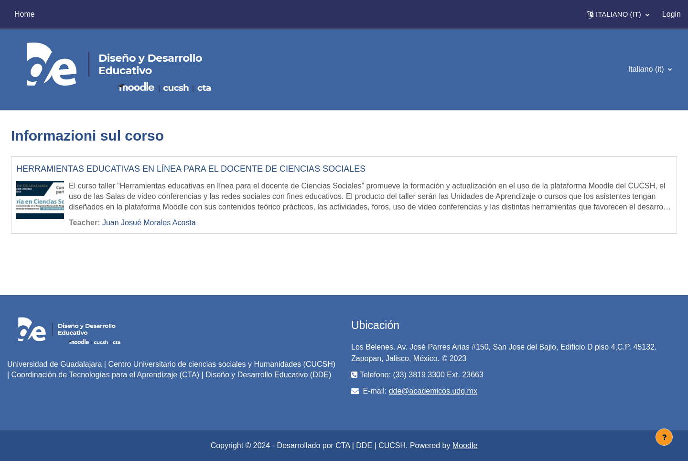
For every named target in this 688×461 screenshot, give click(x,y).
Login (671, 14)
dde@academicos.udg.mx (433, 391)
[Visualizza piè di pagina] (664, 437)
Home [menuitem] (24, 14)
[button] (618, 14)
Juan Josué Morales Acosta (149, 223)
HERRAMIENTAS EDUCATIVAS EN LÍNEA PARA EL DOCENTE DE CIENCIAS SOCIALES (191, 169)
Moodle (464, 445)
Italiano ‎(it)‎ (647, 69)
